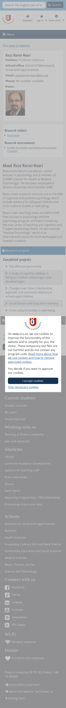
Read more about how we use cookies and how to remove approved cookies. (33, 358)
